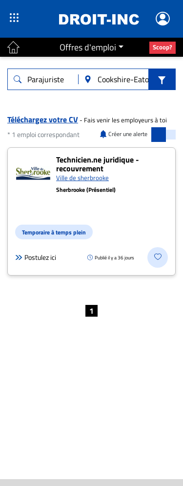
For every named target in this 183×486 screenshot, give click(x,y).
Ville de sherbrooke (82, 178)
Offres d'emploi (88, 47)
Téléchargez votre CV (42, 119)
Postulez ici (35, 257)
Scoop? (162, 47)
